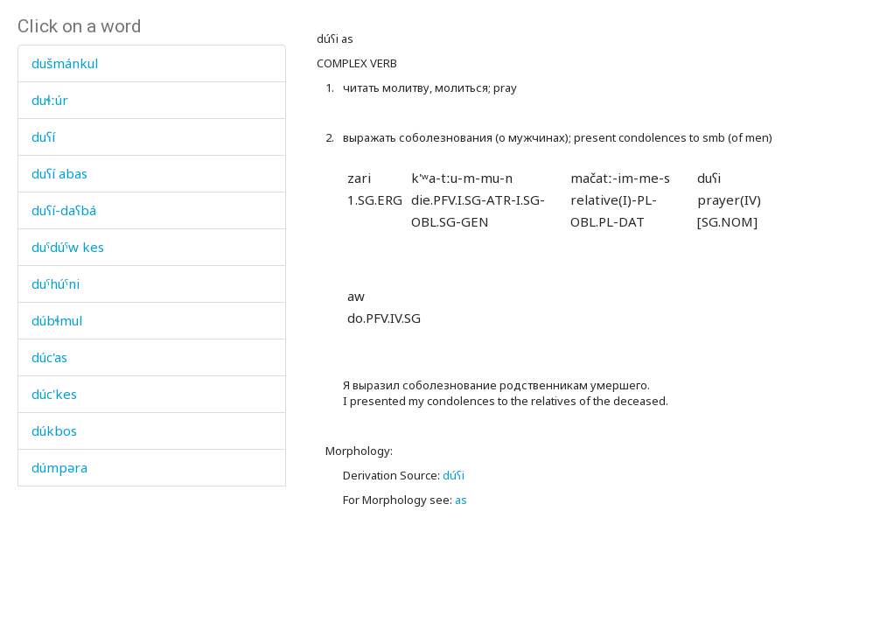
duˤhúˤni (55, 283)
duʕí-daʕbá (63, 210)
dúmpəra (59, 467)
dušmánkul (64, 63)
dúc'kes (54, 393)
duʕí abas (59, 173)
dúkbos (54, 430)
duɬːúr (49, 99)
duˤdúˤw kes (67, 247)
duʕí (43, 136)
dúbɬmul (56, 320)
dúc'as (49, 357)
